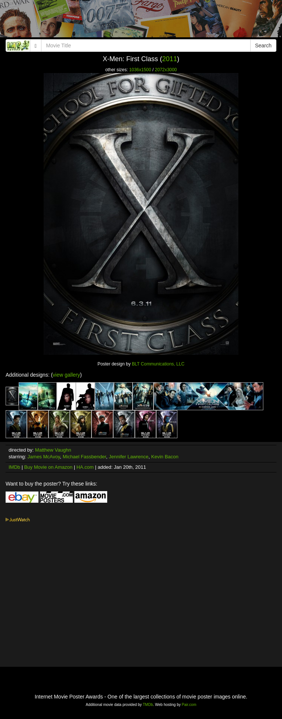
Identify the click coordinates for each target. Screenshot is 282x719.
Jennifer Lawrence (128, 456)
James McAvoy (44, 456)
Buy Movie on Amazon (48, 467)
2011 (169, 59)
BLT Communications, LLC (158, 364)
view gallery (66, 375)
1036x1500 (140, 69)
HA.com (85, 467)
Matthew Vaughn (53, 450)
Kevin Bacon (165, 456)
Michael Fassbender (84, 456)
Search (263, 45)
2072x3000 (166, 69)
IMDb (14, 467)
